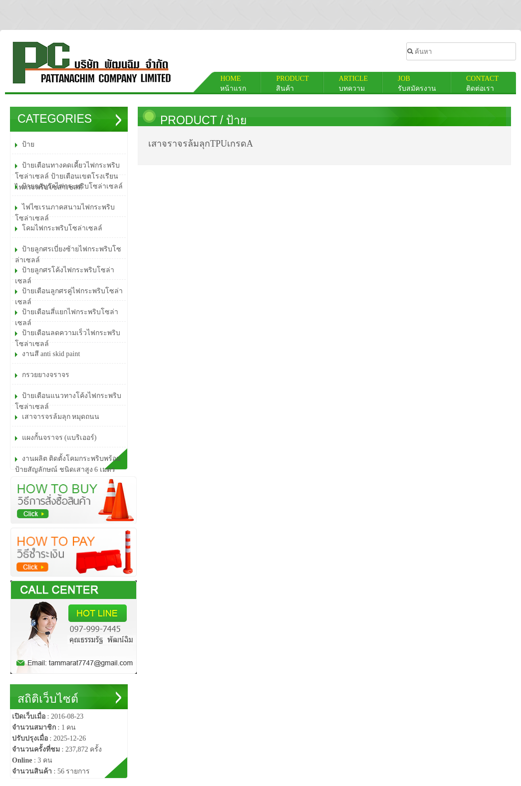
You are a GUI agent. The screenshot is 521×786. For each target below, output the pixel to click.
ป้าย (236, 120)
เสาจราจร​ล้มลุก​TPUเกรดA (200, 144)
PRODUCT (190, 120)
